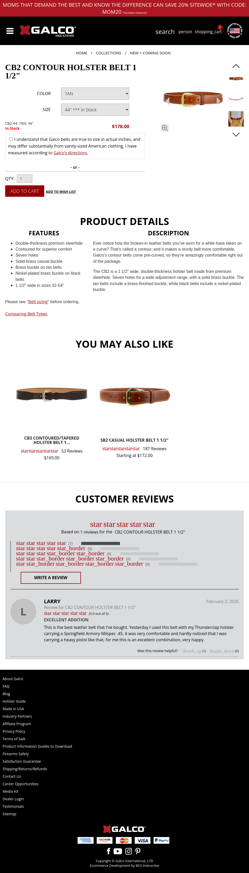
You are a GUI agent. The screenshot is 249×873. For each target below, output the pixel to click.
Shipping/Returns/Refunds (25, 768)
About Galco (13, 678)
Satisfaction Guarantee (22, 761)
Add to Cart (24, 191)
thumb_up (192, 651)
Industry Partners (17, 716)
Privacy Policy (14, 731)
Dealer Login (13, 798)
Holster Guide (14, 701)
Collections (108, 52)
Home (81, 52)
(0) (90, 549)
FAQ (6, 686)
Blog (6, 693)
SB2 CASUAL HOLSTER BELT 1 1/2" (135, 440)
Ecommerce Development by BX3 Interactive (124, 865)
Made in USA (13, 708)
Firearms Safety (16, 753)
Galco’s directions (70, 153)
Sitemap (9, 813)
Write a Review (50, 577)
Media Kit (10, 791)
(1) (70, 543)
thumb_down (221, 651)
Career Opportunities (20, 783)
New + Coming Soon (150, 52)
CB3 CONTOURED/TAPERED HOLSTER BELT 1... (51, 441)
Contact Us (12, 776)
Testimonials (13, 806)
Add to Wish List (61, 191)
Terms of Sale (14, 738)
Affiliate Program (17, 723)
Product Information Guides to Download (37, 746)
